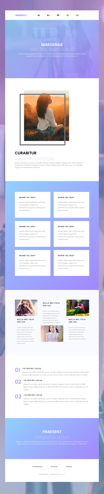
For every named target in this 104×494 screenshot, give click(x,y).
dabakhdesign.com (57, 474)
